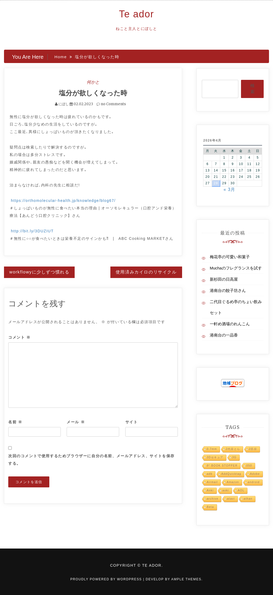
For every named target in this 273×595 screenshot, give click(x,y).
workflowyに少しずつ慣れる (39, 272)
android (254, 482)
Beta (210, 507)
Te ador (136, 14)
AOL (241, 490)
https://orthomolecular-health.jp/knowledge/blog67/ (63, 200)
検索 (252, 88)
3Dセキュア (215, 457)
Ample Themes (186, 579)
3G (234, 457)
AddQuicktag (231, 473)
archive (212, 498)
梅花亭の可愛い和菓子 (230, 257)
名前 (15, 422)
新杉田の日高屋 (224, 279)
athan (248, 498)
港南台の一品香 (224, 335)
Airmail (212, 482)
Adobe (255, 473)
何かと (93, 82)
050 (249, 465)
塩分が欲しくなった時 (93, 93)
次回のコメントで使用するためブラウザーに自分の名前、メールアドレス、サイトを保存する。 (91, 459)
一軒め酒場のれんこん (230, 324)
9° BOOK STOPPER (222, 465)
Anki (210, 490)
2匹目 (253, 449)
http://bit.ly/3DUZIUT (32, 231)
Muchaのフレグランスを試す (236, 268)
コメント (19, 337)
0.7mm (212, 449)
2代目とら (233, 449)
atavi (231, 498)
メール (76, 422)
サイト (131, 422)
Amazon (233, 482)
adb (210, 473)
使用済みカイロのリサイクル (146, 272)
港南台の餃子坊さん (228, 290)
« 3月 (229, 189)
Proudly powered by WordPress (106, 579)
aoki (226, 490)
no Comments (111, 104)
